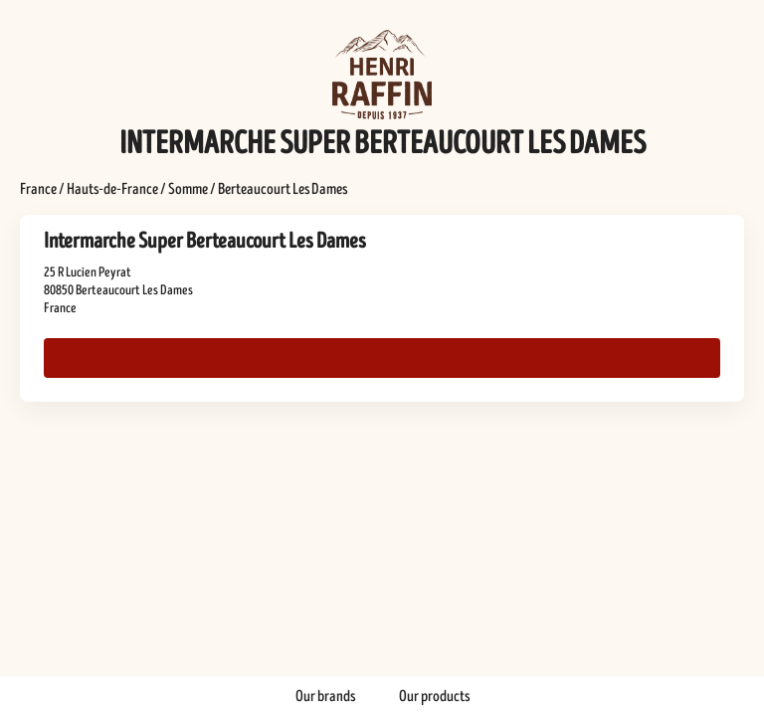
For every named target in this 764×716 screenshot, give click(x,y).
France (38, 189)
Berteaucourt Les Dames (282, 189)
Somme (188, 189)
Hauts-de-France (112, 189)
